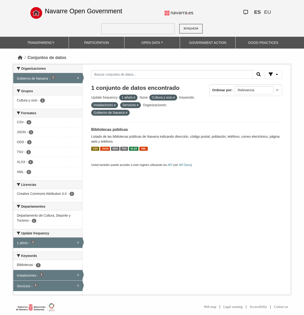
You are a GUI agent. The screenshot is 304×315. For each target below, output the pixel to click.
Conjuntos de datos (47, 57)
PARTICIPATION (96, 43)
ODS (115, 148)
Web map (210, 307)
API (169, 165)
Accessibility (258, 307)
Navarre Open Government (83, 11)
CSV (95, 148)
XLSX (134, 148)
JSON (105, 148)
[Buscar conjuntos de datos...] (172, 74)
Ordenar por (222, 90)
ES (257, 12)
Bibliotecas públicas (109, 130)
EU (267, 12)
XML (143, 148)
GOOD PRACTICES (263, 43)
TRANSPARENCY (40, 43)
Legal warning (232, 307)
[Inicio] (20, 57)
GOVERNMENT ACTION (207, 43)
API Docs (185, 165)
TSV (124, 148)
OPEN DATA (150, 43)
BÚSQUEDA (191, 28)
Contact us (281, 307)
